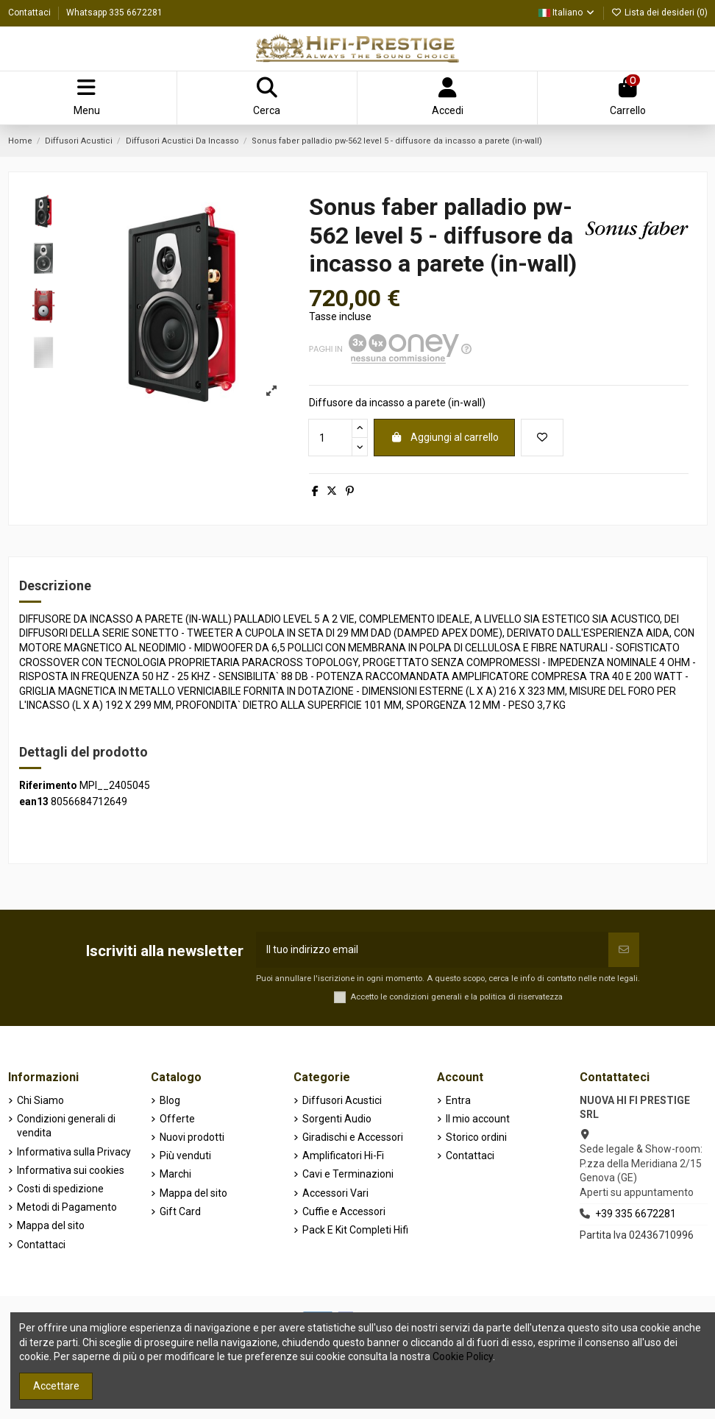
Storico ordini (476, 1137)
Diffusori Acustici (342, 1100)
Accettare (56, 1386)
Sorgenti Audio (336, 1119)
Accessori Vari (335, 1193)
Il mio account (478, 1119)
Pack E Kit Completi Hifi (355, 1230)
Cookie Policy (463, 1356)
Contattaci (30, 12)
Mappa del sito (51, 1225)
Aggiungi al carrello (444, 437)
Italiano (567, 12)
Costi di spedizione (60, 1189)
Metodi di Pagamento (67, 1207)
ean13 (34, 801)
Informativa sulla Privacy (74, 1152)
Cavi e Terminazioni (348, 1174)
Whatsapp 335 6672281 (114, 12)
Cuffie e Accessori (343, 1211)
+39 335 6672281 (635, 1214)
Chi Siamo (40, 1100)
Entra (458, 1100)
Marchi (175, 1174)
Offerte (177, 1119)
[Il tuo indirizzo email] (432, 950)
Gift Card (180, 1211)
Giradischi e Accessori (352, 1137)
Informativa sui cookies (70, 1170)
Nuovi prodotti (192, 1137)
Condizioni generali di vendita (66, 1126)
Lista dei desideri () (659, 12)
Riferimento (48, 785)
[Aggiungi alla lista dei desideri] (542, 437)
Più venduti (185, 1155)
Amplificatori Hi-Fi (343, 1155)
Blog (170, 1100)
